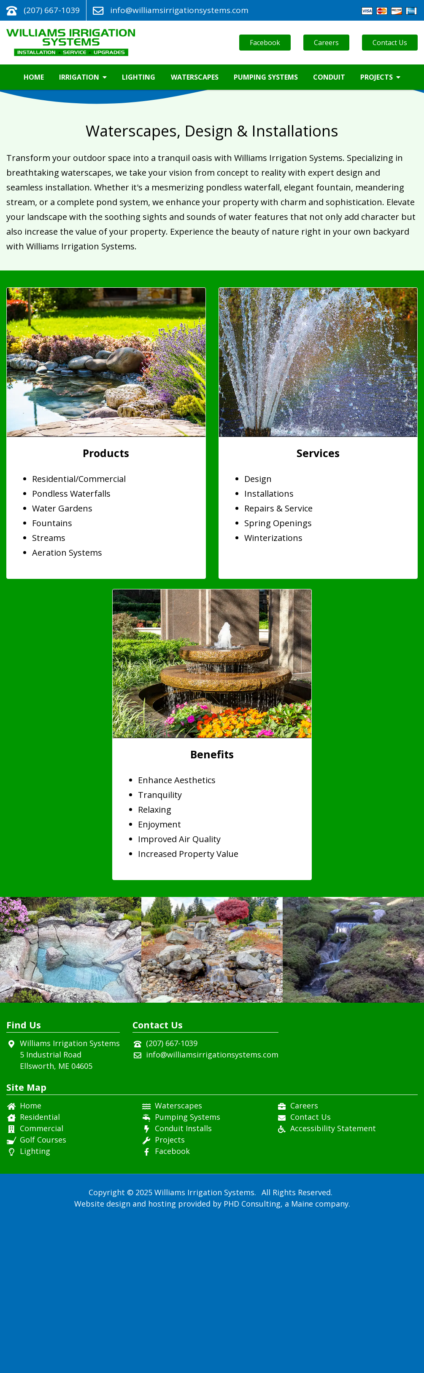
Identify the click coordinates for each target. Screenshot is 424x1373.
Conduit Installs (183, 1279)
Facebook (265, 42)
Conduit (329, 77)
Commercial (41, 1279)
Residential (40, 1268)
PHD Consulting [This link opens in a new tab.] (252, 1354)
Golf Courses (43, 1290)
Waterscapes (195, 77)
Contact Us (390, 42)
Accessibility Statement (333, 1279)
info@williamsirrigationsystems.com (179, 10)
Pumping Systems (266, 77)
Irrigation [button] (83, 77)
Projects (170, 1290)
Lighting (138, 77)
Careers (326, 42)
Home (34, 77)
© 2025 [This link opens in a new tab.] (139, 1343)
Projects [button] (380, 77)
